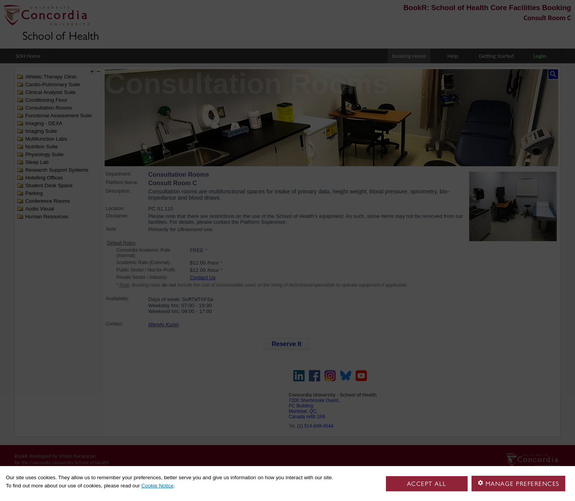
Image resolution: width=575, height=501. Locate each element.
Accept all (427, 483)
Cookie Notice (157, 486)
